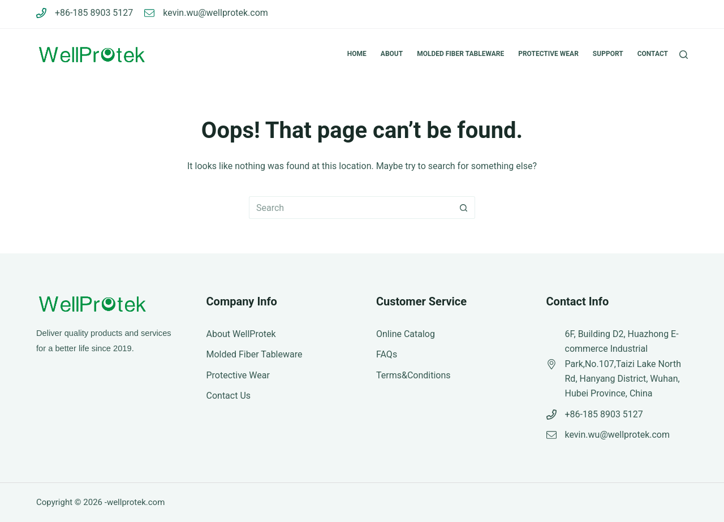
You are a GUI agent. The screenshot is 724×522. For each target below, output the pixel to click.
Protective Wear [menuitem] (548, 54)
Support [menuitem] (608, 54)
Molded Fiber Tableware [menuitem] (460, 54)
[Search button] (464, 207)
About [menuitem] (392, 54)
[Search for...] (351, 207)
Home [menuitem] (357, 54)
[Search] (683, 54)
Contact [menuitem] (652, 54)
